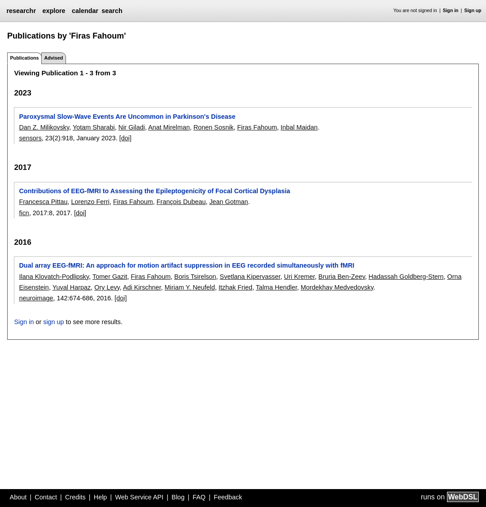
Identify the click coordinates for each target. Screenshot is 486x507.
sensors (30, 138)
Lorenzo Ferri (90, 201)
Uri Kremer (299, 276)
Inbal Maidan (298, 127)
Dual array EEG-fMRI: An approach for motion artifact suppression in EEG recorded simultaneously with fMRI (186, 265)
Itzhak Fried (235, 287)
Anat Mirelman (169, 127)
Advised (53, 58)
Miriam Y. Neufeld (190, 287)
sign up (53, 321)
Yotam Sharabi (94, 127)
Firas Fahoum (257, 127)
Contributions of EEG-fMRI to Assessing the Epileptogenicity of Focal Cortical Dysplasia (154, 191)
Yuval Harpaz (72, 287)
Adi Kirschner (142, 287)
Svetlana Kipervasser (250, 276)
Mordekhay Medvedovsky (337, 287)
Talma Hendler (276, 287)
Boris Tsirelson (195, 276)
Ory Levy (107, 287)
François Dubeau (181, 201)
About (18, 497)
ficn (24, 213)
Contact (46, 497)
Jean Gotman (228, 201)
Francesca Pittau (43, 201)
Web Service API (139, 497)
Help (100, 497)
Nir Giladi (131, 127)
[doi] (125, 138)
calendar (85, 10)
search (111, 10)
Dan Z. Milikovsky (44, 127)
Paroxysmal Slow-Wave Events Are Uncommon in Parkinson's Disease (127, 116)
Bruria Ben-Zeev (342, 276)
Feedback (228, 497)
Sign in (451, 10)
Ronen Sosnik (213, 127)
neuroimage (36, 298)
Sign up (473, 10)
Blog (177, 497)
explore (53, 10)
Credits (75, 497)
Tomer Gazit (109, 276)
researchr (21, 10)
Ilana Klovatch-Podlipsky (54, 276)
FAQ (199, 497)
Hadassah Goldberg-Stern (405, 276)
